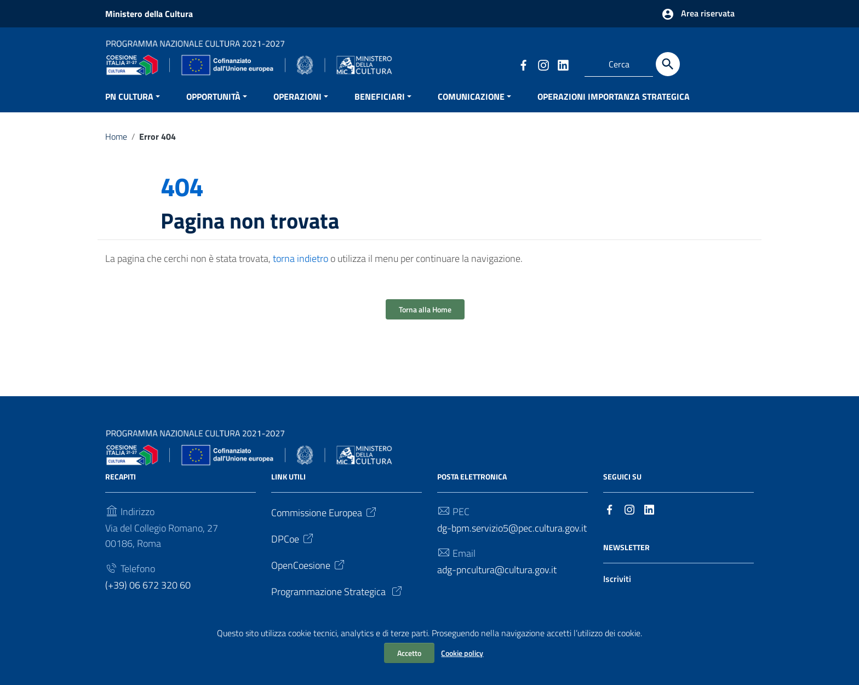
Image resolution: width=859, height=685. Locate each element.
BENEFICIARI (379, 106)
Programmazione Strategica (337, 602)
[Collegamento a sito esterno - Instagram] (542, 64)
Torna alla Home (425, 320)
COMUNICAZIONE (471, 106)
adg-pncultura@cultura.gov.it (497, 580)
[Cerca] (668, 64)
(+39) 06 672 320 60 (148, 595)
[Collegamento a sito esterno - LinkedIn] (562, 64)
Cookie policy (462, 653)
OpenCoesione (308, 575)
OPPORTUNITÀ (213, 106)
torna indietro (300, 269)
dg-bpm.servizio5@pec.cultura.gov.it (512, 538)
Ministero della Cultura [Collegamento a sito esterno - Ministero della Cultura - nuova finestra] (149, 13)
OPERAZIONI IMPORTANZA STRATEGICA (613, 106)
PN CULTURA (129, 106)
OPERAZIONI (297, 106)
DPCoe (293, 549)
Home (116, 146)
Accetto (409, 653)
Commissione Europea (324, 523)
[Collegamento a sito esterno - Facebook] (523, 64)
